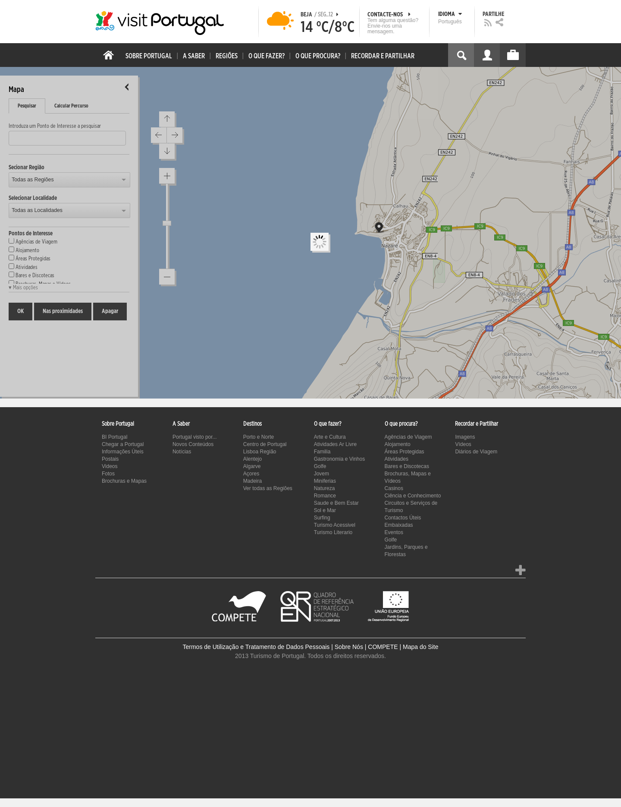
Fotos (108, 474)
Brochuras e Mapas (124, 481)
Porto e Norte (258, 437)
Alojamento (398, 444)
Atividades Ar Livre (335, 444)
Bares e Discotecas (407, 466)
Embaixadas (399, 525)
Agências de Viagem (408, 437)
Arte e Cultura (330, 437)
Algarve (252, 466)
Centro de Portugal (265, 444)
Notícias (181, 452)
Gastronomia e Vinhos (339, 459)
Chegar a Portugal (123, 444)
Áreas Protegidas (404, 452)
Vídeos (463, 444)
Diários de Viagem (476, 452)
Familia (322, 452)
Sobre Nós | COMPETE (366, 646)
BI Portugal (114, 437)
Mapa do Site (421, 646)
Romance (325, 496)
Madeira (252, 481)
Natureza (324, 488)
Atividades (396, 459)
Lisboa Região (259, 452)
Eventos (394, 532)
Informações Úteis (123, 452)
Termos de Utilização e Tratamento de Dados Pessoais (256, 646)
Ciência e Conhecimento (413, 496)
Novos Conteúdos (192, 444)
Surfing (322, 518)
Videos (109, 466)
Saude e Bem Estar (336, 503)
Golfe (320, 466)
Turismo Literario (333, 532)
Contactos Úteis (403, 518)
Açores (251, 474)
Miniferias (325, 481)
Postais (110, 459)
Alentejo (252, 459)
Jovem (321, 474)
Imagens (465, 437)
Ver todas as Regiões (267, 488)
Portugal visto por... (194, 437)
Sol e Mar (325, 510)
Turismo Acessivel (334, 525)
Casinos (394, 488)
